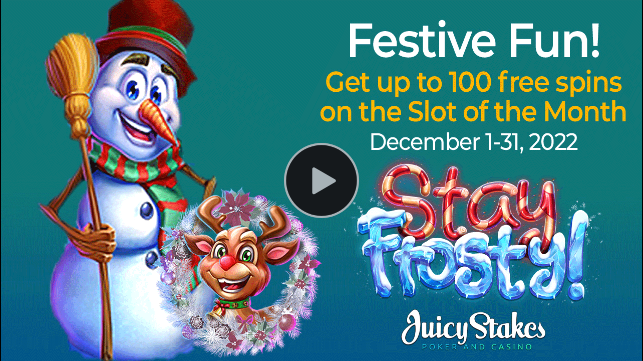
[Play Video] (321, 180)
